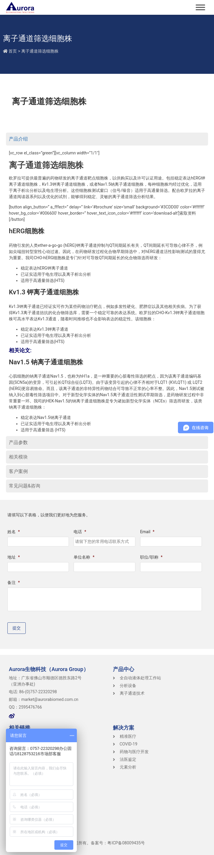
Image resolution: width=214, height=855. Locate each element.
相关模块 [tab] (18, 457)
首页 (13, 51)
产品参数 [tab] (18, 442)
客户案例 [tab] (18, 471)
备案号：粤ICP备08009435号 (118, 843)
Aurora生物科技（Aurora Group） (49, 669)
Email (147, 531)
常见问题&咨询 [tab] (24, 486)
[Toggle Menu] (200, 7)
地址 (13, 557)
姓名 (13, 531)
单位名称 (84, 557)
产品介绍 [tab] (18, 139)
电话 (80, 531)
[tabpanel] (107, 291)
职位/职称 (151, 557)
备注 (13, 582)
